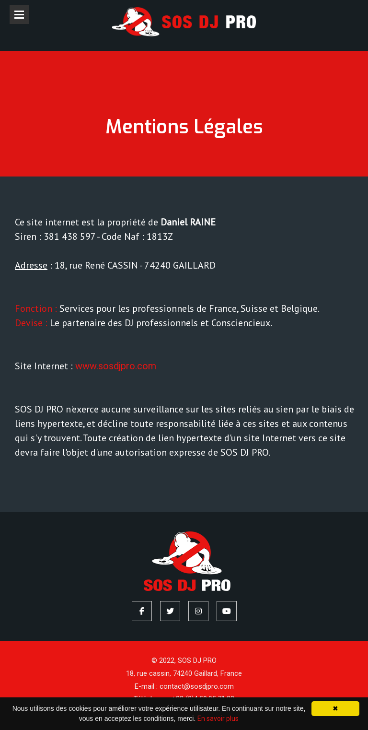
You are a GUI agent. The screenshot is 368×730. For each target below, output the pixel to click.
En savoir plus (218, 718)
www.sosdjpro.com (115, 366)
